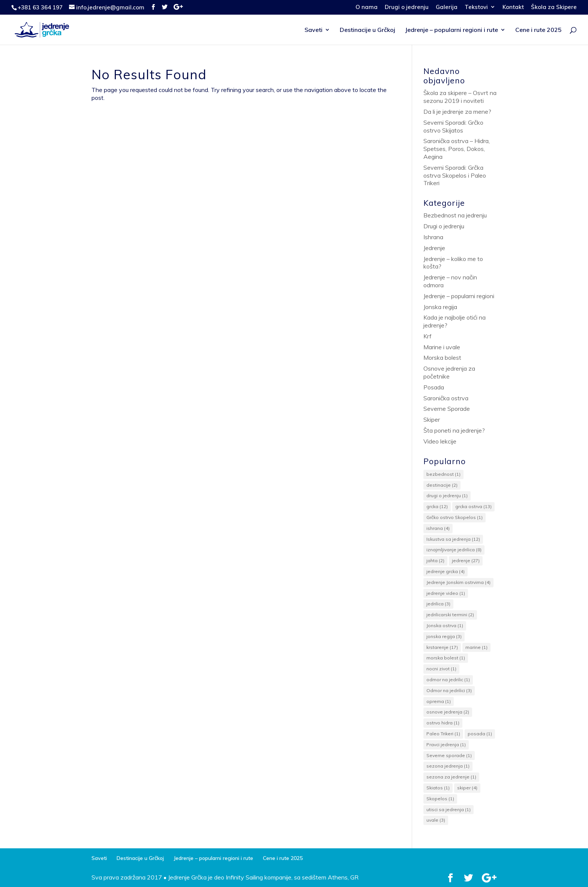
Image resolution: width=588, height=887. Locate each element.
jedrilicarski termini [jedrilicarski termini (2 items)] (450, 614)
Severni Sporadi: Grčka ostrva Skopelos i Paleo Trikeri (454, 175)
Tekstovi (476, 7)
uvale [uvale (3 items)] (435, 820)
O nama (367, 7)
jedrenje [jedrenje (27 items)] (466, 560)
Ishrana (433, 237)
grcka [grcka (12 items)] (437, 506)
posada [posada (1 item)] (480, 733)
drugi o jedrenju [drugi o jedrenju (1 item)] (447, 495)
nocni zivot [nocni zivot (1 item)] (441, 668)
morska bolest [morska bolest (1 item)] (445, 658)
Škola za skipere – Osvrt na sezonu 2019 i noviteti (459, 96)
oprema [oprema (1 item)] (438, 701)
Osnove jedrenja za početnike (449, 372)
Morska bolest (442, 357)
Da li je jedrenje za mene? (457, 111)
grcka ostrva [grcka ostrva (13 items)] (473, 506)
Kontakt (513, 7)
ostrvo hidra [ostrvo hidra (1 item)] (442, 723)
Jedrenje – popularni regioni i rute (451, 30)
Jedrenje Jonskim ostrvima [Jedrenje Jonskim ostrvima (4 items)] (458, 582)
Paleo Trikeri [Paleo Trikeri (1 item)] (443, 733)
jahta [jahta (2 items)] (435, 560)
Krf (427, 336)
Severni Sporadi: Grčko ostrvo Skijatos (453, 126)
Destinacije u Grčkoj (367, 30)
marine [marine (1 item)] (476, 647)
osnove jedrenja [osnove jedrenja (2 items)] (447, 712)
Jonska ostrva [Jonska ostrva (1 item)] (444, 625)
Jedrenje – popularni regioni (458, 296)
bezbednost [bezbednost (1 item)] (443, 474)
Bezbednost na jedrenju (455, 215)
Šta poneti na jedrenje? (454, 430)
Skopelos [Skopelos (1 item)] (440, 798)
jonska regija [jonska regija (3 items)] (444, 636)
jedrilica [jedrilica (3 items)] (438, 603)
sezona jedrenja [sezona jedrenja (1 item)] (448, 766)
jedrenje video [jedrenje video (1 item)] (445, 593)
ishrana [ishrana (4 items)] (438, 528)
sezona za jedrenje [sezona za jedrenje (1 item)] (451, 777)
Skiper (431, 419)
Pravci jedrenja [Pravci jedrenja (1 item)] (446, 744)
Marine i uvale (441, 347)
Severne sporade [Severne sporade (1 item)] (449, 755)
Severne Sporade (446, 408)
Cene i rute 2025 (538, 30)
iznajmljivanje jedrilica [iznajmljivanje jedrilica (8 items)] (454, 549)
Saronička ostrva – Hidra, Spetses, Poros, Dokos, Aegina (456, 148)
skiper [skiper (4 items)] (467, 787)
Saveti (313, 30)
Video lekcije (439, 441)
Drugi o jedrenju (407, 7)
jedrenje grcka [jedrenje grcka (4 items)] (445, 571)
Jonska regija (440, 307)
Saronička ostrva (445, 398)
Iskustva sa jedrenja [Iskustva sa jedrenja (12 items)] (453, 539)
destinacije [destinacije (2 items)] (442, 485)
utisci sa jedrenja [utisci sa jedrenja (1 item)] (448, 809)
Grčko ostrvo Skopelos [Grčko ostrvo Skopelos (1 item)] (454, 517)
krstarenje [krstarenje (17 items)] (442, 647)
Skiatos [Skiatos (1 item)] (438, 787)
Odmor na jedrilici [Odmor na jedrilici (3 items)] (449, 690)
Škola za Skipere (554, 7)
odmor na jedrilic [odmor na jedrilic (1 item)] (448, 679)
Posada (433, 387)
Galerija (447, 7)
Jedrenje (434, 248)
